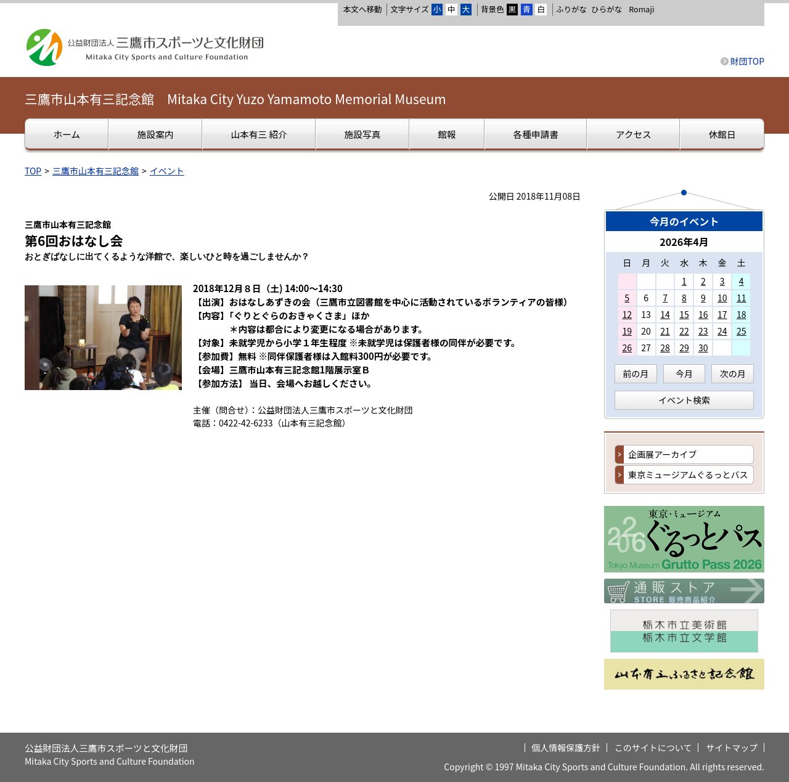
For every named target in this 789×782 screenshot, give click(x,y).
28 (665, 347)
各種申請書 (535, 134)
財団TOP (747, 61)
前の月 (635, 373)
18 (741, 314)
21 (665, 331)
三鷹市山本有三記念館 (95, 171)
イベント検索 (684, 400)
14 (665, 314)
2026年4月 (684, 241)
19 (627, 331)
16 (703, 314)
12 (627, 314)
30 (703, 347)
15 (684, 314)
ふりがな (571, 9)
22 (684, 331)
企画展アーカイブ (662, 454)
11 (741, 297)
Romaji (641, 9)
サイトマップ (732, 747)
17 (722, 314)
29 (684, 347)
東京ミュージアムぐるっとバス (688, 474)
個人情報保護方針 (565, 747)
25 (741, 331)
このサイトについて (653, 747)
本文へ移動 (362, 9)
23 (703, 331)
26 (627, 347)
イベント (167, 171)
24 (722, 331)
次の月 (733, 373)
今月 (684, 373)
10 (722, 297)
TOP (33, 171)
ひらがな (606, 9)
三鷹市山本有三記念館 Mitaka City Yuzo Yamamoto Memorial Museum (235, 98)
